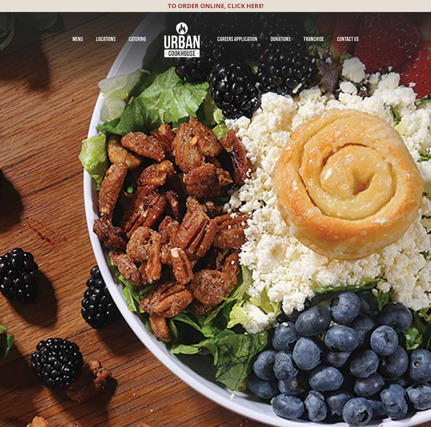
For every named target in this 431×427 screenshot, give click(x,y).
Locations (106, 39)
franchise (314, 39)
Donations (281, 39)
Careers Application (237, 39)
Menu (77, 39)
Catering (137, 39)
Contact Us (348, 39)
